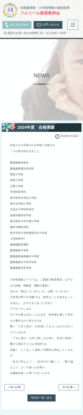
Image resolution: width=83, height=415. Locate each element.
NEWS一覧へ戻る (41, 397)
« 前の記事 (14, 387)
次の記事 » (68, 387)
